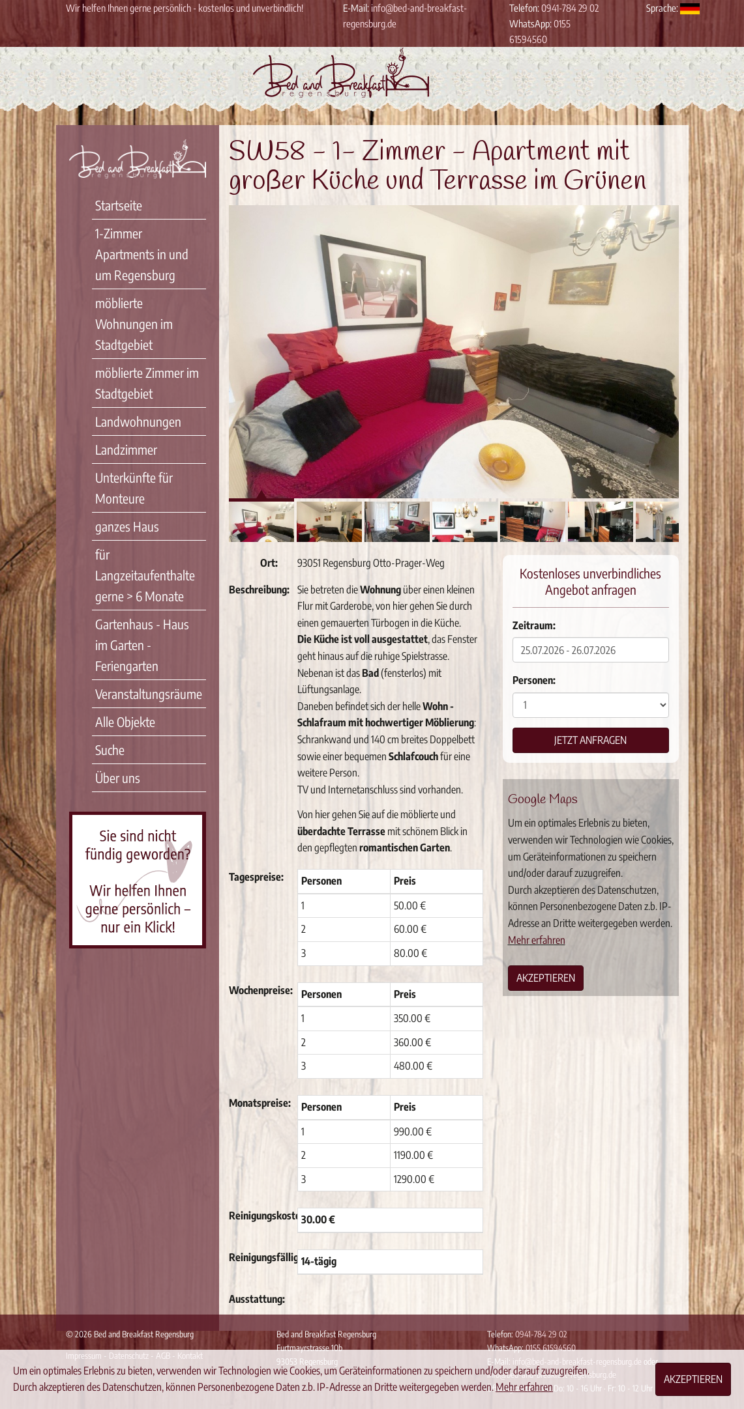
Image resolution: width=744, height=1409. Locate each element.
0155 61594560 (551, 1348)
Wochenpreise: (258, 990)
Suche (110, 749)
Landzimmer (126, 449)
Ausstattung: (257, 1298)
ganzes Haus (127, 526)
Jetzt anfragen (590, 740)
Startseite (118, 205)
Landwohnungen (138, 421)
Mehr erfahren (536, 939)
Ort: (269, 562)
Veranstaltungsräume (148, 693)
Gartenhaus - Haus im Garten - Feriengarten (142, 645)
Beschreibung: (258, 589)
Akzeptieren (545, 977)
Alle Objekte (125, 721)
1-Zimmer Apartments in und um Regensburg (141, 254)
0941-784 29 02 (570, 8)
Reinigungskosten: (258, 1215)
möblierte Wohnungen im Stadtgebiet (134, 323)
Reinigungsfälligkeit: (258, 1257)
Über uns (117, 777)
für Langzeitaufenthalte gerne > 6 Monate (145, 575)
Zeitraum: (534, 625)
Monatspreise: (258, 1102)
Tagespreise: (256, 876)
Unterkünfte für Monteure (134, 487)
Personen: (534, 680)
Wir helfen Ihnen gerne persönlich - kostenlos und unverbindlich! (184, 8)
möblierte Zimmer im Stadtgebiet (147, 382)
